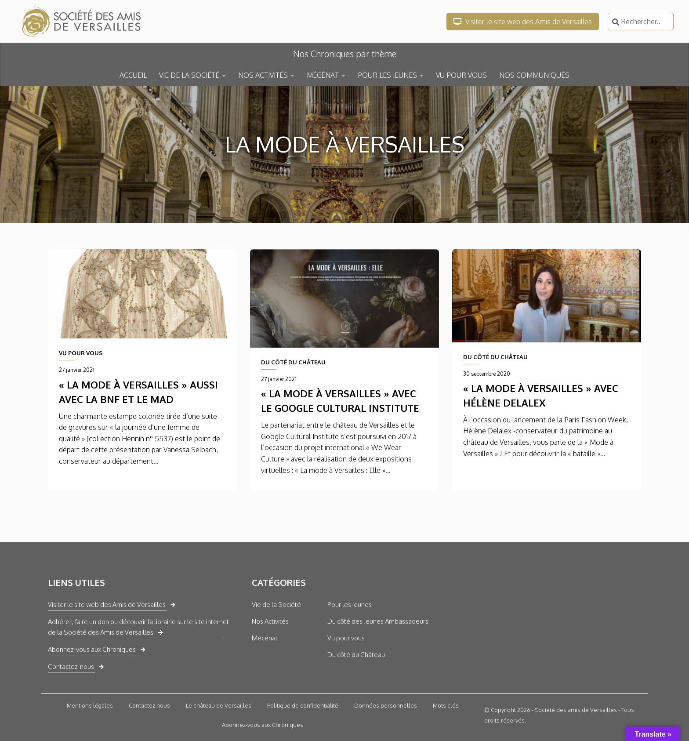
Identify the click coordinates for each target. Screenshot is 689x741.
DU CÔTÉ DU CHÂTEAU (293, 362)
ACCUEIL (133, 75)
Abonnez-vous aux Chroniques (92, 649)
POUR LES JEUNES (387, 75)
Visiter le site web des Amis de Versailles (522, 21)
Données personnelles (385, 705)
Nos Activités (270, 621)
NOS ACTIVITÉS (263, 75)
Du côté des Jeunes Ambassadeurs (377, 621)
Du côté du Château (356, 654)
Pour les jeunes (349, 604)
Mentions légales (90, 705)
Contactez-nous (71, 666)
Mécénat (265, 638)
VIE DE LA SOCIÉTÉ (189, 75)
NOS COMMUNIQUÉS (534, 75)
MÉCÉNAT (323, 75)
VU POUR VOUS (461, 75)
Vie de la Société (276, 604)
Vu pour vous (346, 638)
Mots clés (446, 705)
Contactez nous (149, 705)
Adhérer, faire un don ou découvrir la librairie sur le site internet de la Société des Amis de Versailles (138, 627)
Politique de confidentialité (302, 705)
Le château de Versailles (218, 705)
